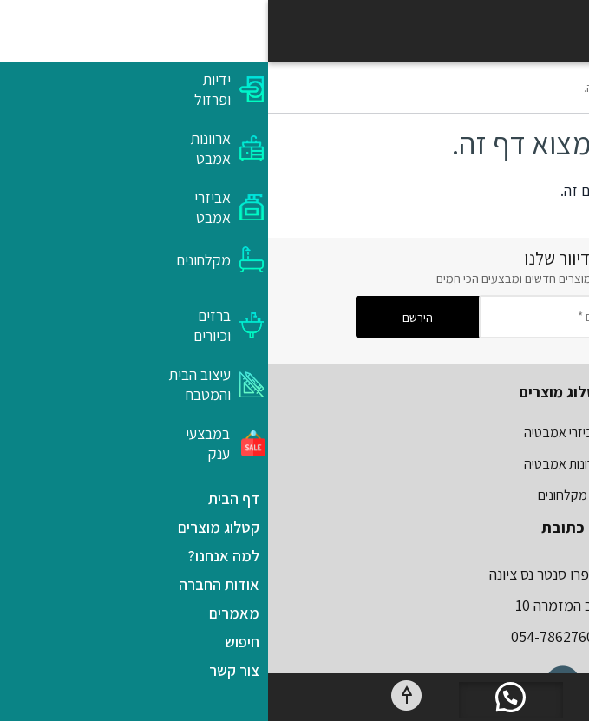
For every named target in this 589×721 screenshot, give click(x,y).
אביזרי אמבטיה (294, 432)
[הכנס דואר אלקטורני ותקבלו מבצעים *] (356, 316)
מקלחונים (294, 495)
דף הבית (483, 87)
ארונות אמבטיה (294, 464)
